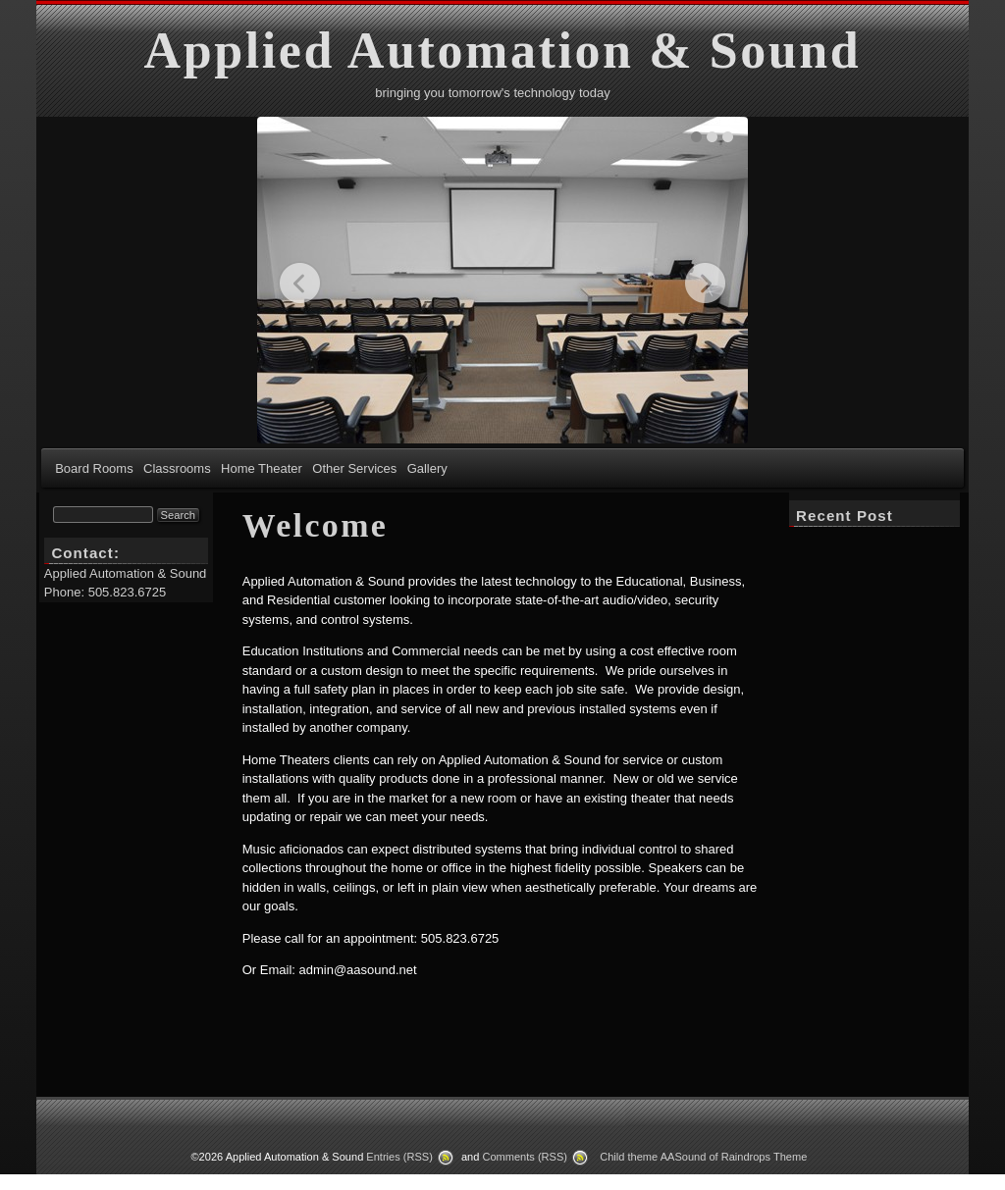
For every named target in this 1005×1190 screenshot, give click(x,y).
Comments (524, 1157)
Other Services (354, 468)
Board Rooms (93, 468)
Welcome (315, 525)
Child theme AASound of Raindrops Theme (703, 1157)
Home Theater (261, 468)
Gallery (427, 468)
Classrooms (177, 468)
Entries (399, 1157)
